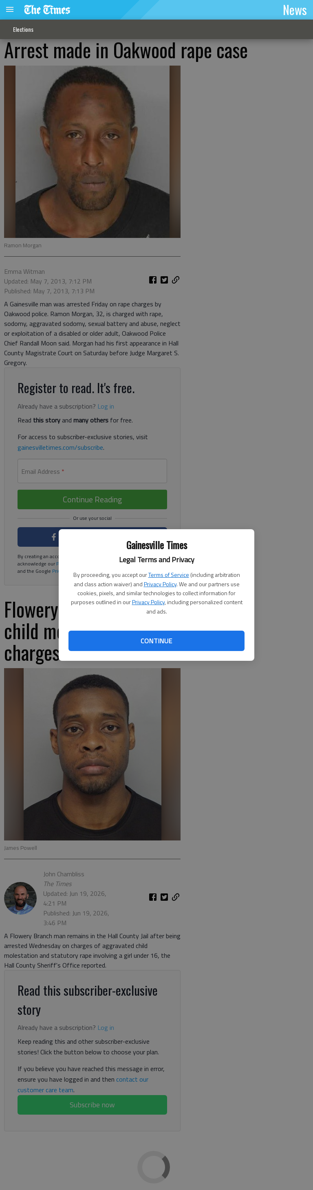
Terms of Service (168, 574)
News (295, 9)
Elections (23, 29)
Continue (156, 641)
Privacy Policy (160, 584)
